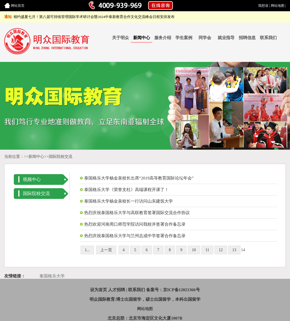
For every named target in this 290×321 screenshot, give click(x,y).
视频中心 (32, 179)
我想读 (263, 6)
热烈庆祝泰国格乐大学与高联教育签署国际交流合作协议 (137, 212)
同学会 (204, 37)
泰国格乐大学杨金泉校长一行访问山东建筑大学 (128, 201)
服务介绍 (162, 37)
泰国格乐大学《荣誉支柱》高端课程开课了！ (126, 189)
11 (207, 250)
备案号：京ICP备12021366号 (173, 290)
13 (234, 250)
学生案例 (183, 37)
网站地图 (277, 6)
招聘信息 (247, 37)
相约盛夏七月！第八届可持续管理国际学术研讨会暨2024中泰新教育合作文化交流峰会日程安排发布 (94, 17)
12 (221, 250)
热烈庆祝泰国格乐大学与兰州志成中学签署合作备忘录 (135, 236)
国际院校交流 (60, 156)
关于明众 (120, 37)
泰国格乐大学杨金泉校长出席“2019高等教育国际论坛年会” (138, 178)
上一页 (106, 250)
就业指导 (226, 37)
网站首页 (17, 6)
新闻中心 (141, 37)
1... (87, 250)
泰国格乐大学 (52, 276)
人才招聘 (116, 290)
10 (194, 250)
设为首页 (98, 290)
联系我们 (268, 37)
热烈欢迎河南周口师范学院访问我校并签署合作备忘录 (135, 224)
